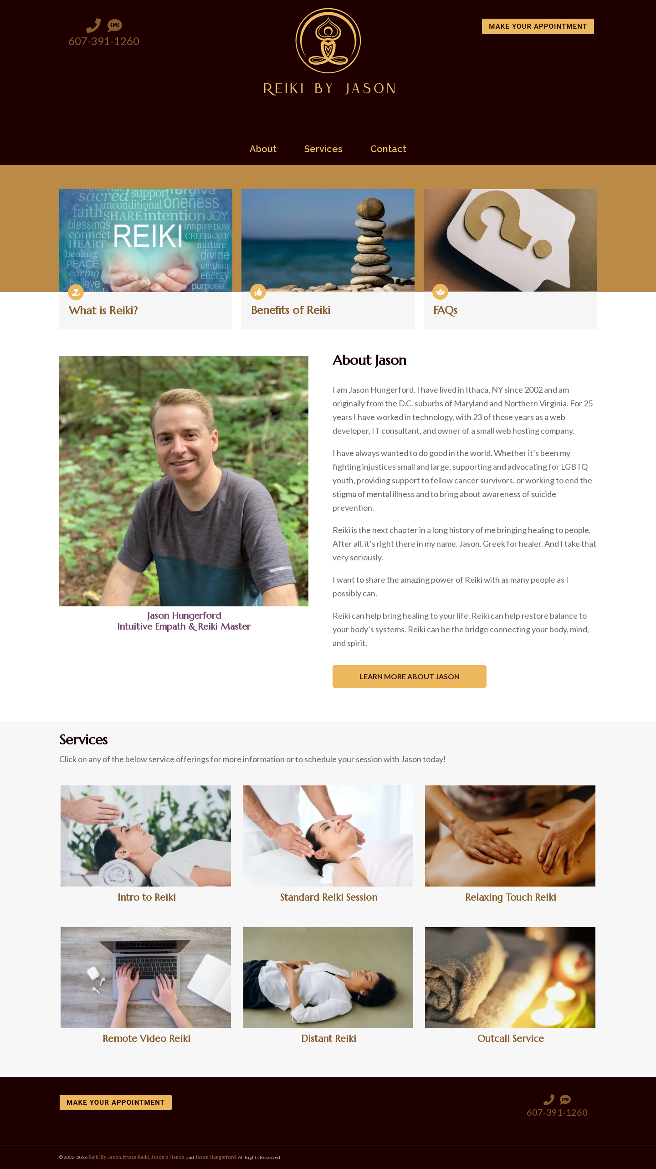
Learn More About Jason (409, 676)
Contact (388, 149)
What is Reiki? (103, 311)
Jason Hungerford (215, 1157)
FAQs (445, 310)
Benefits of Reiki (290, 310)
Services (323, 149)
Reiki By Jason (104, 1157)
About (263, 149)
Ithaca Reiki (136, 1157)
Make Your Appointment (538, 26)
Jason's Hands (167, 1157)
